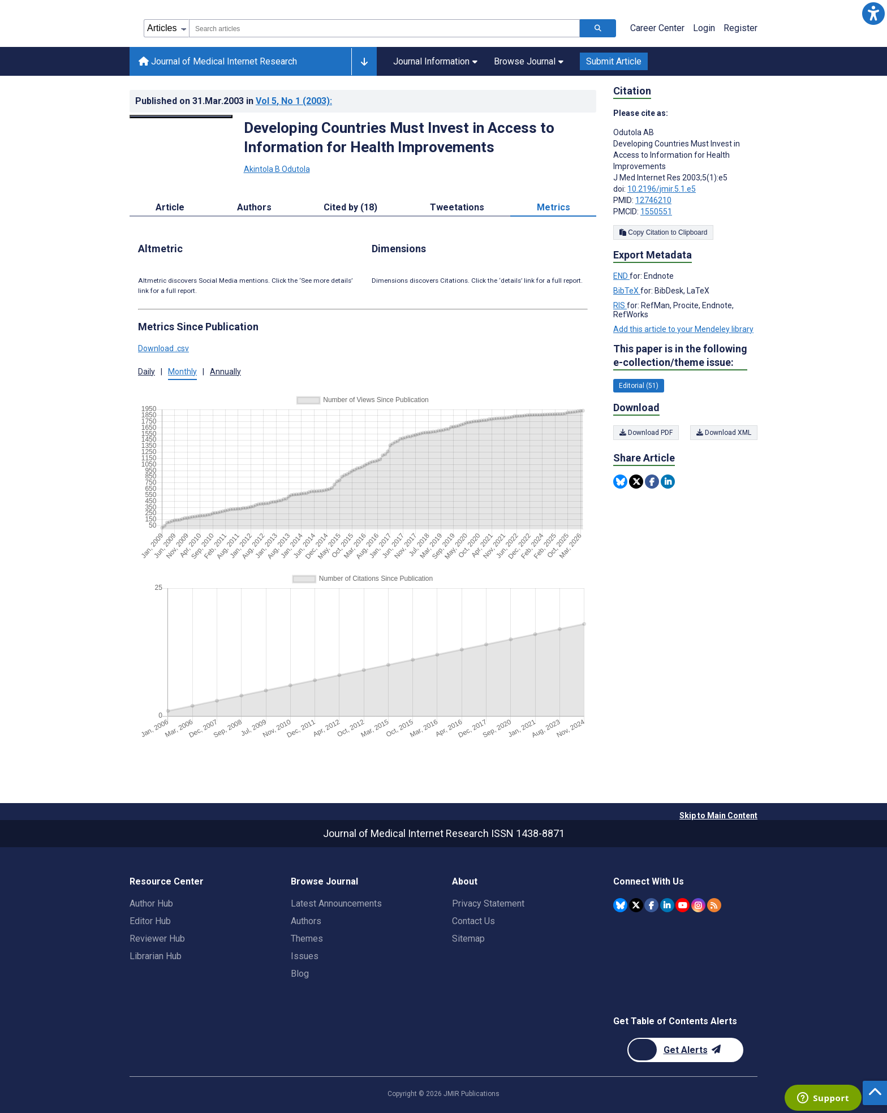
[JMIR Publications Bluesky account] (620, 905)
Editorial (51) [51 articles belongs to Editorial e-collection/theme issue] (638, 386)
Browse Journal (528, 61)
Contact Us (473, 921)
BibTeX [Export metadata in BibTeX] (626, 290)
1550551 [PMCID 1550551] (656, 211)
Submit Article (613, 61)
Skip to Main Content (718, 815)
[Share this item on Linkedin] (668, 481)
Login (704, 28)
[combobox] (384, 28)
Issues (304, 956)
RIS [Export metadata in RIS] (620, 305)
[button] (873, 13)
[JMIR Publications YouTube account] (682, 905)
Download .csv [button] (163, 348)
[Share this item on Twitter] (636, 481)
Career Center (657, 28)
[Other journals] (364, 61)
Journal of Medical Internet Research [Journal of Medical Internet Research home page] (218, 61)
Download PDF (646, 433)
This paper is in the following (680, 356)
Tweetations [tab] (457, 207)
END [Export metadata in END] (621, 276)
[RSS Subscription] (714, 905)
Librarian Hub (156, 956)
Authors (306, 921)
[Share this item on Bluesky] (620, 481)
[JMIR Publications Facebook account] (651, 905)
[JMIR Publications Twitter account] (636, 905)
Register (740, 28)
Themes (307, 938)
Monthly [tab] (182, 371)
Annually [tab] (225, 371)
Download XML (723, 433)
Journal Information (435, 61)
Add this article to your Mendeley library (683, 329)
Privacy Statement (488, 903)
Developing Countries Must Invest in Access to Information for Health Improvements (399, 137)
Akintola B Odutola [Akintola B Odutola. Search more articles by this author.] (277, 169)
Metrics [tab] (553, 207)
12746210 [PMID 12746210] (653, 200)
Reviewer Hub (157, 938)
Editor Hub (150, 921)
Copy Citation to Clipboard (663, 232)
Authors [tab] (254, 207)
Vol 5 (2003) (294, 101)
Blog (300, 973)
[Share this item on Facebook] (652, 481)
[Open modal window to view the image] (181, 116)
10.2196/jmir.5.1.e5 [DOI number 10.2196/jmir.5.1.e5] (661, 188)
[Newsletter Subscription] (685, 1050)
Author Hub (151, 903)
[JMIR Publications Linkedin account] (667, 905)
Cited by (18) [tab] (350, 207)
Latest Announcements (336, 903)
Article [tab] (170, 207)
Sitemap (468, 938)
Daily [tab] (146, 371)
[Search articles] (598, 28)
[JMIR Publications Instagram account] (698, 905)
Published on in (233, 101)
